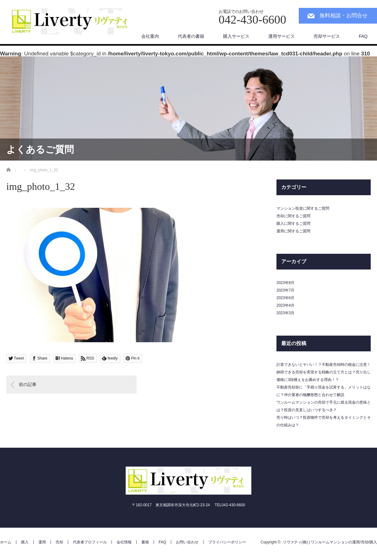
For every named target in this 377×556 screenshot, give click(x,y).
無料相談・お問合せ (344, 16)
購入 (25, 542)
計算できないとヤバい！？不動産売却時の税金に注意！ (323, 364)
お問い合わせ (187, 542)
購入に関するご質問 (293, 223)
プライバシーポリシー (227, 542)
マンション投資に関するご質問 (302, 208)
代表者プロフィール (90, 542)
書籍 (145, 542)
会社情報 (124, 542)
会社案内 (150, 36)
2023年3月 (285, 313)
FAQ (363, 36)
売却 (59, 542)
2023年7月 (285, 290)
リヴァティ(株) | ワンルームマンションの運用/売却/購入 (330, 542)
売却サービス (327, 36)
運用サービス (281, 36)
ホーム (5, 542)
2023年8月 (285, 283)
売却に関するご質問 (293, 216)
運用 (42, 542)
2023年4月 (285, 305)
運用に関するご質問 (293, 231)
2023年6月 (285, 298)
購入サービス (236, 36)
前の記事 (27, 384)
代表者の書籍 (191, 36)
